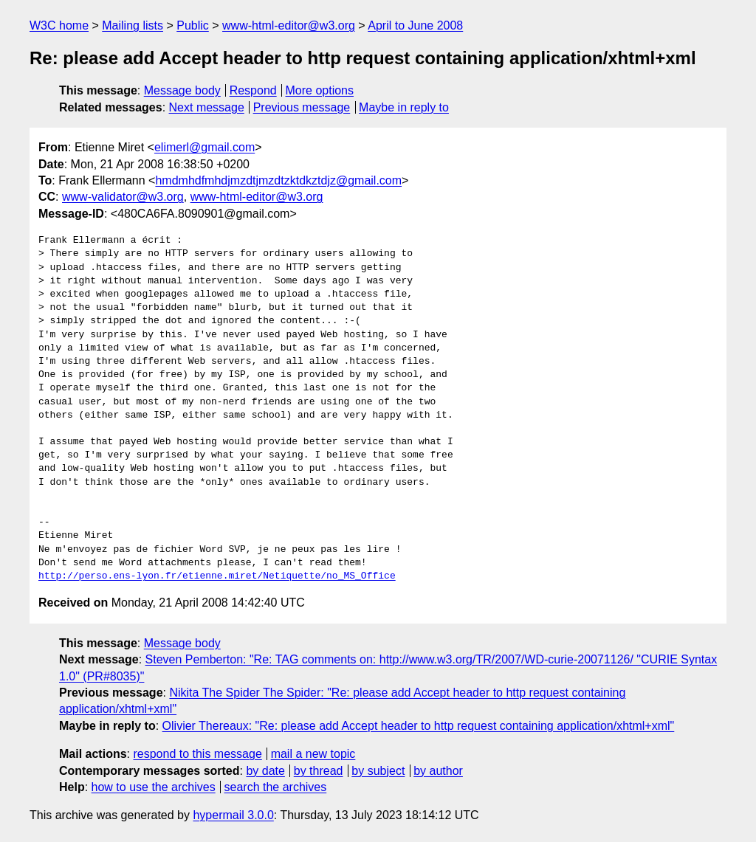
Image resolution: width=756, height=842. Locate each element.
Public (192, 25)
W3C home (59, 25)
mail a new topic (313, 754)
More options (320, 90)
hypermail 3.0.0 (233, 815)
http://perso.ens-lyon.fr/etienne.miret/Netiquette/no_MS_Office (217, 576)
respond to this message (197, 754)
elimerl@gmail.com (204, 147)
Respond (253, 90)
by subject (378, 771)
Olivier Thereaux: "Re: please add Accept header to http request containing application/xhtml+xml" (418, 726)
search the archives (275, 787)
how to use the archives (154, 787)
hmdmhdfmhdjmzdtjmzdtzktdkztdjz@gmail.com (278, 180)
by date (265, 771)
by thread (318, 771)
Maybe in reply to (404, 107)
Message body (182, 90)
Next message (206, 107)
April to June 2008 (415, 25)
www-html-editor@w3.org (288, 25)
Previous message (302, 107)
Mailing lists (132, 25)
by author (438, 771)
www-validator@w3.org (123, 196)
